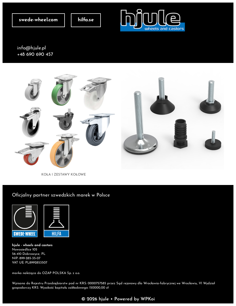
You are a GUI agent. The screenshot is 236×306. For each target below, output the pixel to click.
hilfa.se (86, 20)
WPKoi (148, 299)
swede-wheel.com (38, 20)
